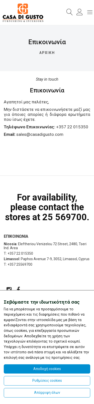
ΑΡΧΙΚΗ (47, 53)
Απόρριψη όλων (47, 393)
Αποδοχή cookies (47, 369)
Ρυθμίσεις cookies (47, 381)
